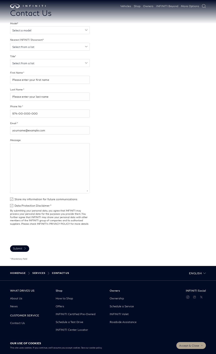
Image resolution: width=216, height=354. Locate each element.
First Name (16, 72)
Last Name (16, 89)
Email (13, 123)
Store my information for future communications (46, 199)
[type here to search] (204, 6)
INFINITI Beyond (167, 6)
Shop (137, 6)
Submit (17, 248)
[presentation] (35, 234)
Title (12, 56)
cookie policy (95, 347)
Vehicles (125, 6)
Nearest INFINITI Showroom (26, 39)
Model (13, 23)
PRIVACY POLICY (59, 223)
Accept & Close (189, 345)
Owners (148, 6)
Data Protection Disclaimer (32, 205)
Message (15, 140)
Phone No (16, 106)
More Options (190, 6)
